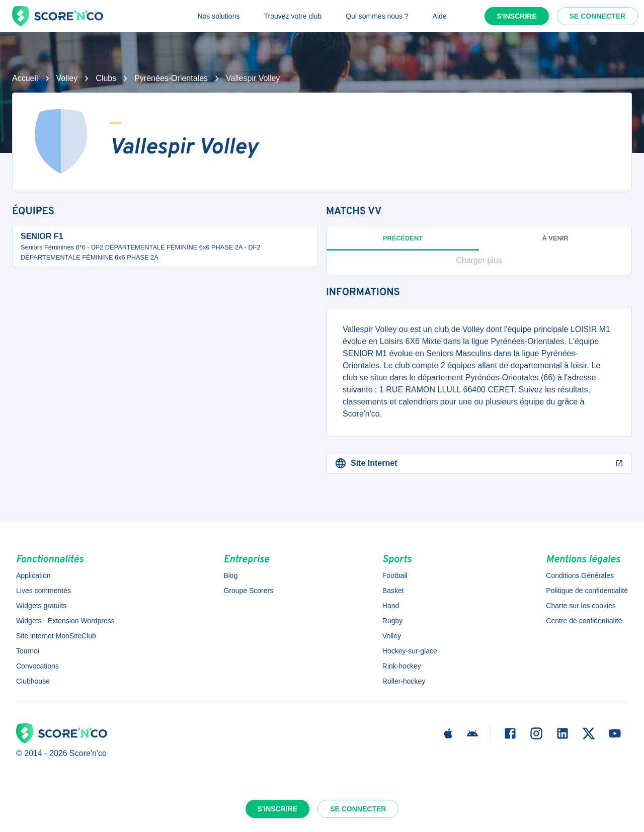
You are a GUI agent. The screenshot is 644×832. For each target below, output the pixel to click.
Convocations (37, 666)
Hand (390, 606)
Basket (393, 591)
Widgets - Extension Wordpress (65, 621)
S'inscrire (517, 16)
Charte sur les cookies (581, 606)
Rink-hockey (401, 666)
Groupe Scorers (248, 591)
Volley (67, 78)
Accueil (25, 78)
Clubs (106, 78)
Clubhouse (33, 681)
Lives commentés (43, 591)
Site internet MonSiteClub (56, 636)
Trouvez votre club (292, 16)
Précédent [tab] (403, 242)
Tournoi (27, 651)
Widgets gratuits (41, 606)
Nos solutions (218, 16)
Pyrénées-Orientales (171, 78)
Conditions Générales (580, 575)
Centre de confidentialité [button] (584, 621)
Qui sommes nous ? (377, 16)
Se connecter (597, 16)
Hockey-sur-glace (409, 651)
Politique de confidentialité (587, 591)
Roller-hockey (404, 681)
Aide (440, 16)
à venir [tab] (555, 238)
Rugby (392, 621)
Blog (230, 575)
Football (395, 575)
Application (33, 575)
